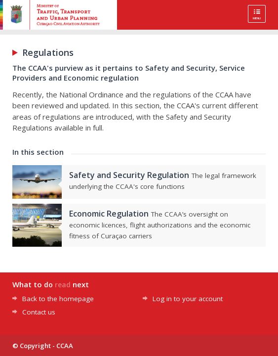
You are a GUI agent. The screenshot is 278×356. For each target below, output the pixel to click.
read (63, 284)
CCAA (64, 345)
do (48, 284)
